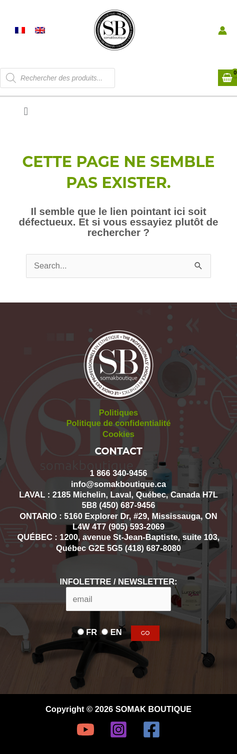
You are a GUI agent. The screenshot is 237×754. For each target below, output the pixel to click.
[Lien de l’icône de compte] (222, 30)
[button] (26, 111)
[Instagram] (119, 729)
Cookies (118, 434)
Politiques (118, 412)
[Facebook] (151, 729)
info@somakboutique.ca (118, 484)
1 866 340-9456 (119, 473)
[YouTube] (85, 729)
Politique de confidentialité (118, 423)
